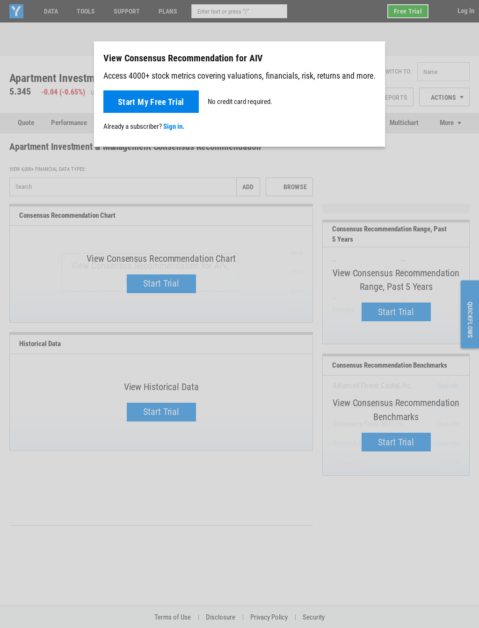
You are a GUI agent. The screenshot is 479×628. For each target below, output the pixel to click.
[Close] (372, 57)
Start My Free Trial (151, 102)
